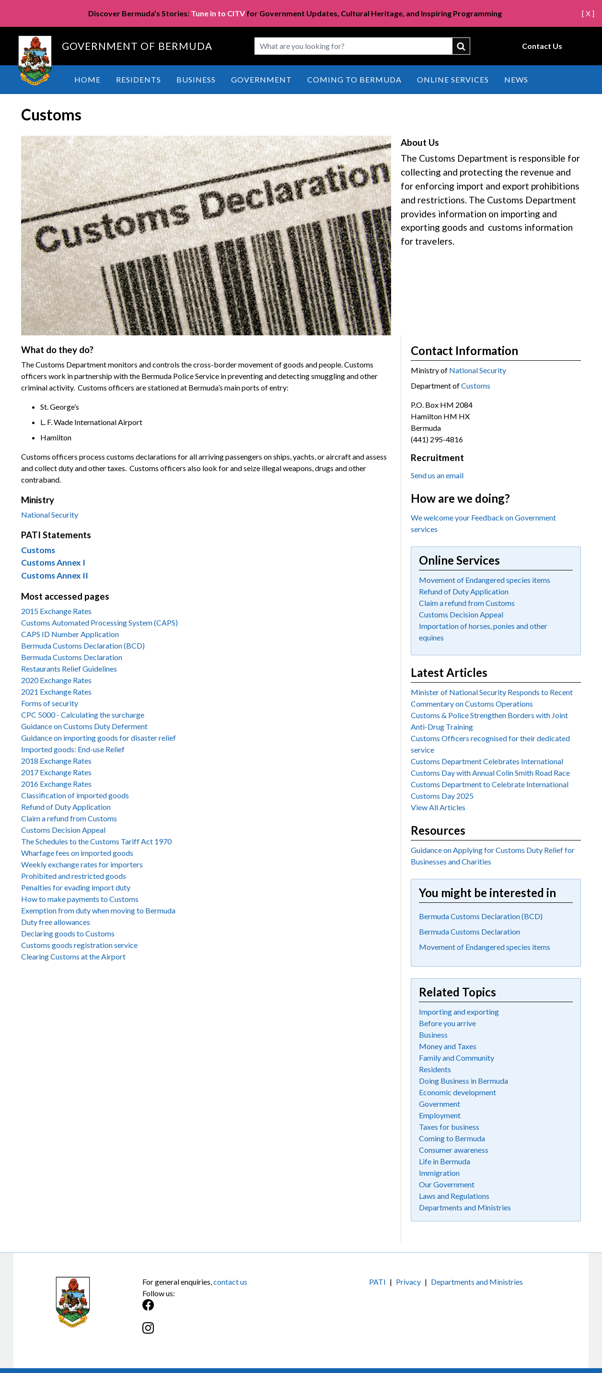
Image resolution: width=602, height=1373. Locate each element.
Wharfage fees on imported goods (77, 852)
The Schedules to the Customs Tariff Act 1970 (96, 841)
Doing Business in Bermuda (463, 1080)
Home (87, 79)
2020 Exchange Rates (56, 680)
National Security (49, 514)
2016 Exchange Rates (56, 783)
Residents (138, 79)
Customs (38, 550)
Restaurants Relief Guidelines (69, 668)
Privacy (408, 1281)
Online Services (453, 79)
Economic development (457, 1092)
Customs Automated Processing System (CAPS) (99, 622)
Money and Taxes (447, 1046)
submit (461, 46)
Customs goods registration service (79, 944)
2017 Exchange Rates (56, 772)
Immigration (439, 1172)
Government (261, 79)
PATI (377, 1281)
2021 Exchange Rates (56, 691)
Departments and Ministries (465, 1207)
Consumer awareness (453, 1149)
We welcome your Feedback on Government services (483, 523)
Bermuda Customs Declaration (71, 657)
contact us (230, 1281)
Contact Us (542, 45)
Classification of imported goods (75, 795)
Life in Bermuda (444, 1161)
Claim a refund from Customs (69, 818)
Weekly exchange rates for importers (82, 864)
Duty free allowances (55, 921)
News (516, 79)
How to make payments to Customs (80, 898)
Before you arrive (447, 1023)
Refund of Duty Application (66, 806)
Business (196, 79)
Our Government (447, 1184)
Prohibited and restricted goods (73, 875)
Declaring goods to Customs (68, 933)
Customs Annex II (54, 575)
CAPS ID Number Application (70, 634)
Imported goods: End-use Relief (73, 749)
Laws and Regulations (454, 1195)
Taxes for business (449, 1126)
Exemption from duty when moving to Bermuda (98, 910)
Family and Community (456, 1057)
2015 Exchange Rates (56, 610)
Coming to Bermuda (354, 79)
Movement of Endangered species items (484, 579)
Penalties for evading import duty (75, 887)
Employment (440, 1115)
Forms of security (49, 703)
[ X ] (588, 13)
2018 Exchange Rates (56, 760)
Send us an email (437, 475)
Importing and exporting (459, 1011)
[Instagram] (221, 1333)
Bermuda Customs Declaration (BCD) (83, 645)
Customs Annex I (53, 562)
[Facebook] (221, 1310)
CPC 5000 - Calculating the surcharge (82, 714)
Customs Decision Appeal (63, 829)
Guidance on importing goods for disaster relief (98, 737)
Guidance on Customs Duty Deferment (84, 726)
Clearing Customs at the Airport (73, 956)
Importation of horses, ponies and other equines (483, 631)
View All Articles (438, 807)
